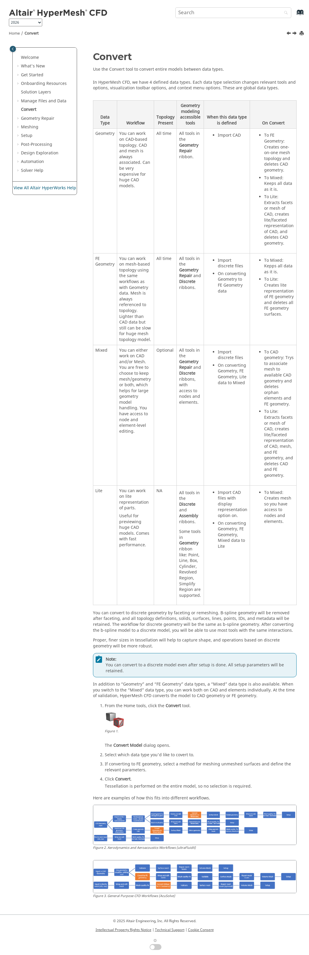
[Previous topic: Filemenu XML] (289, 34)
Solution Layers (36, 92)
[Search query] (233, 12)
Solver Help (32, 170)
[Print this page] (302, 34)
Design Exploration (39, 153)
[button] (18, 58)
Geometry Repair (37, 118)
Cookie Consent (201, 930)
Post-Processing (36, 144)
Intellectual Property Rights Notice (123, 930)
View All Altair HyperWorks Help (45, 188)
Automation (32, 162)
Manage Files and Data (43, 101)
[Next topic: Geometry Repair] (295, 34)
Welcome (30, 57)
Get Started (32, 75)
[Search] (284, 13)
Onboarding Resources (44, 83)
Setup (26, 135)
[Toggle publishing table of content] (13, 49)
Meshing (29, 127)
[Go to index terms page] (293, 15)
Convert (31, 33)
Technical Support (169, 930)
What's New (33, 66)
